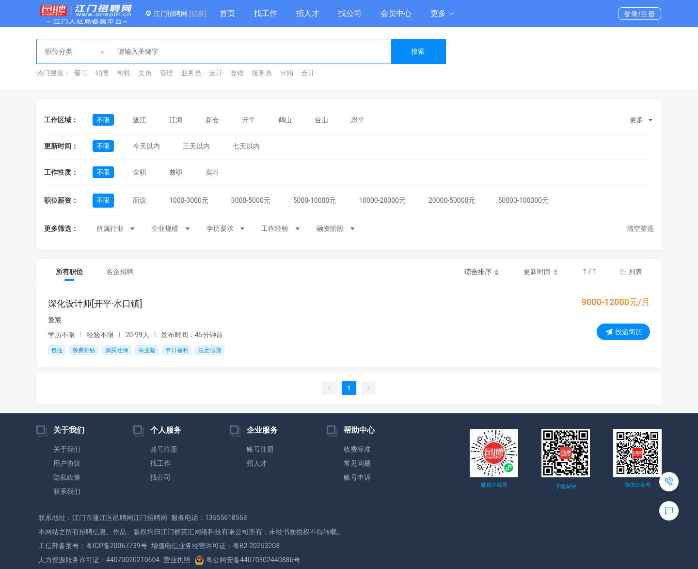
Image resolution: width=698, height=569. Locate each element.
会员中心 (396, 13)
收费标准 (357, 449)
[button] (442, 13)
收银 (237, 73)
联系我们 (66, 491)
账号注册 (163, 449)
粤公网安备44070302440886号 (247, 560)
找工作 (265, 13)
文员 (145, 73)
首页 (227, 13)
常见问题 (357, 463)
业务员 (191, 73)
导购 (286, 73)
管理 (166, 73)
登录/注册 (639, 14)
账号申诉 (357, 477)
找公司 (350, 13)
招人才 (307, 13)
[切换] (197, 13)
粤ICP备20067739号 (116, 546)
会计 (308, 73)
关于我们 (66, 449)
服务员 (262, 73)
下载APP (565, 487)
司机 (123, 73)
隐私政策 (66, 477)
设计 (215, 73)
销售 (102, 73)
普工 (81, 73)
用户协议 (66, 463)
